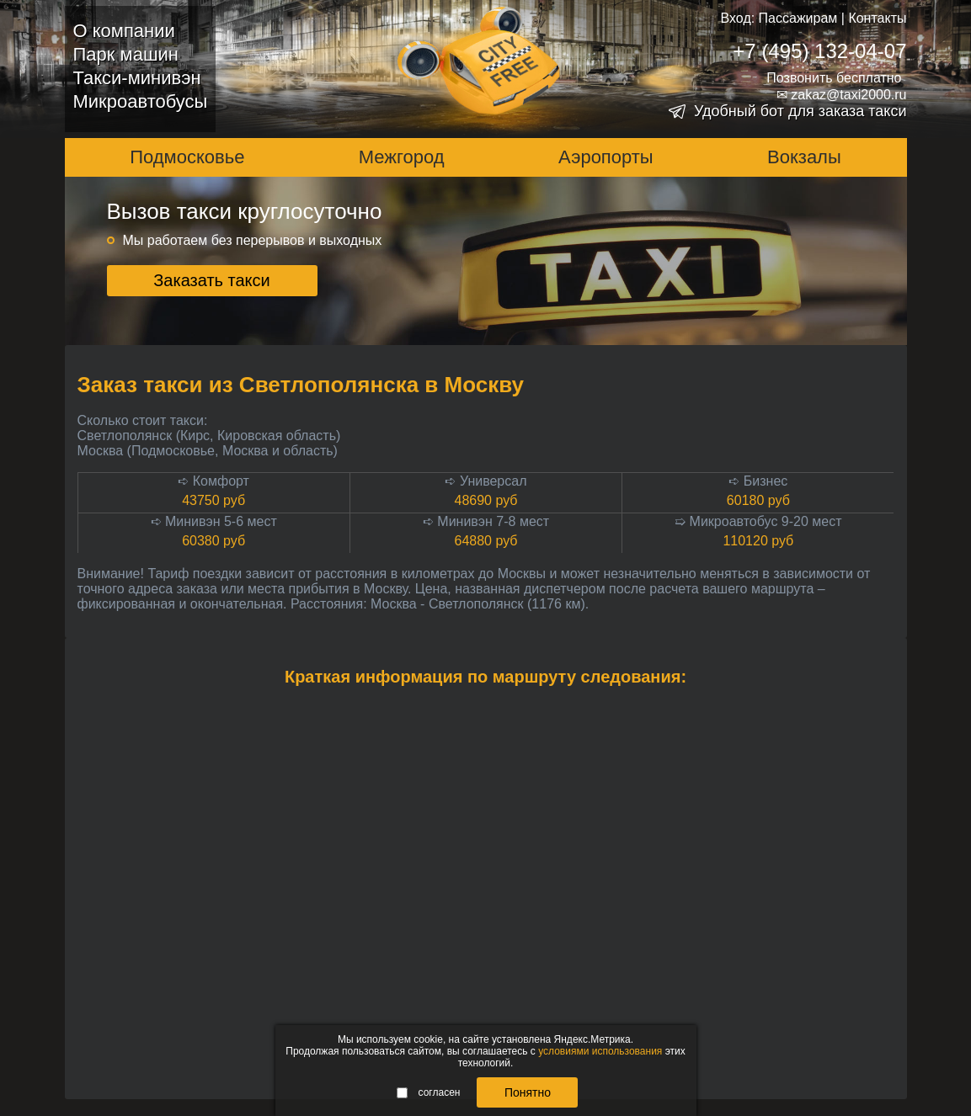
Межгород (402, 156)
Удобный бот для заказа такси (800, 111)
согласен (429, 1092)
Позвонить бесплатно (833, 78)
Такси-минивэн (137, 77)
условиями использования (600, 1051)
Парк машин (126, 54)
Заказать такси (211, 280)
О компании (124, 30)
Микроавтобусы (140, 101)
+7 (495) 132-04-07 (819, 51)
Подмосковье (187, 156)
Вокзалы (804, 156)
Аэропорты (606, 156)
